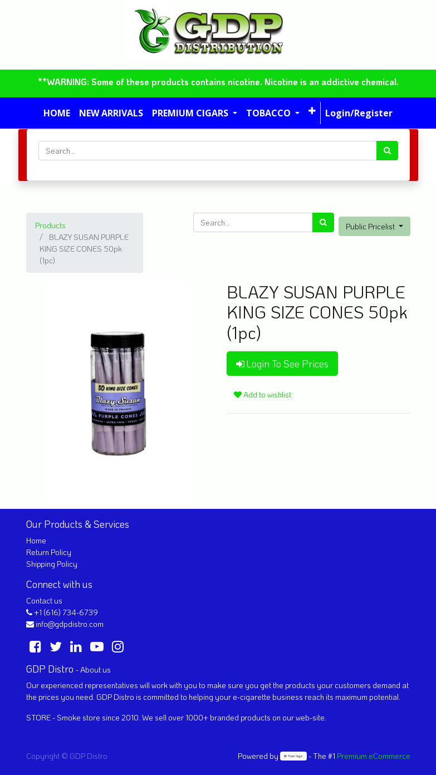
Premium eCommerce (373, 756)
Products (50, 225)
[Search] (387, 150)
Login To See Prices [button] (282, 363)
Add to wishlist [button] (262, 394)
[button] (312, 111)
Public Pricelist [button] (371, 226)
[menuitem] (57, 113)
